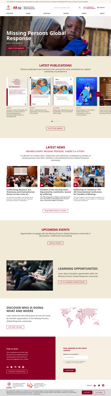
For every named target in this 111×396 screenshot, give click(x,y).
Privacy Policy (78, 362)
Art (7, 197)
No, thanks (98, 392)
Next (97, 94)
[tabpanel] (18, 97)
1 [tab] (52, 122)
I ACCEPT (87, 392)
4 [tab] (59, 122)
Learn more (37, 394)
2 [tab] (54, 122)
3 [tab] (57, 122)
